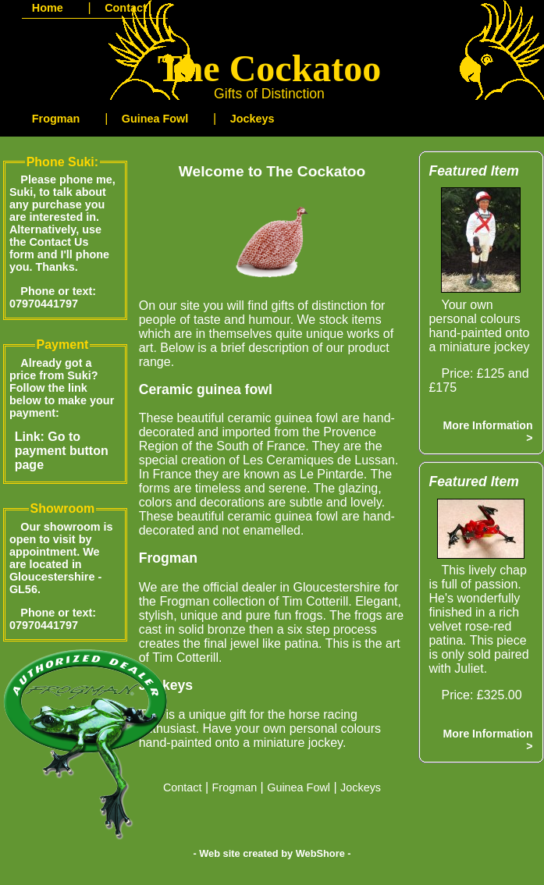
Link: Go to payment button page (61, 450)
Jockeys (360, 787)
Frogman (235, 787)
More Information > (488, 431)
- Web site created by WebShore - (271, 853)
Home (47, 8)
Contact (182, 787)
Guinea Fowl (298, 787)
